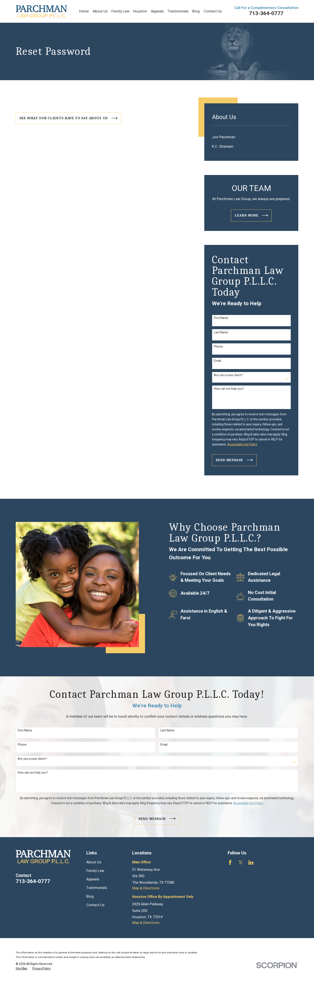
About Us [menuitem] (100, 11)
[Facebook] (230, 862)
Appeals (92, 879)
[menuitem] (251, 137)
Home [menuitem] (84, 11)
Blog (90, 896)
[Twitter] (240, 862)
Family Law (95, 870)
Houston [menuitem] (140, 11)
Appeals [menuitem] (157, 11)
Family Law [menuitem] (120, 11)
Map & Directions (145, 888)
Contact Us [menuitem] (213, 11)
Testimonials (96, 887)
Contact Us (95, 905)
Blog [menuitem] (196, 11)
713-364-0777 (266, 13)
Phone (218, 347)
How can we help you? (229, 389)
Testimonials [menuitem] (178, 11)
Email (217, 361)
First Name (221, 318)
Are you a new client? (228, 375)
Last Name (221, 332)
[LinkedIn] (250, 862)
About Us (93, 862)
